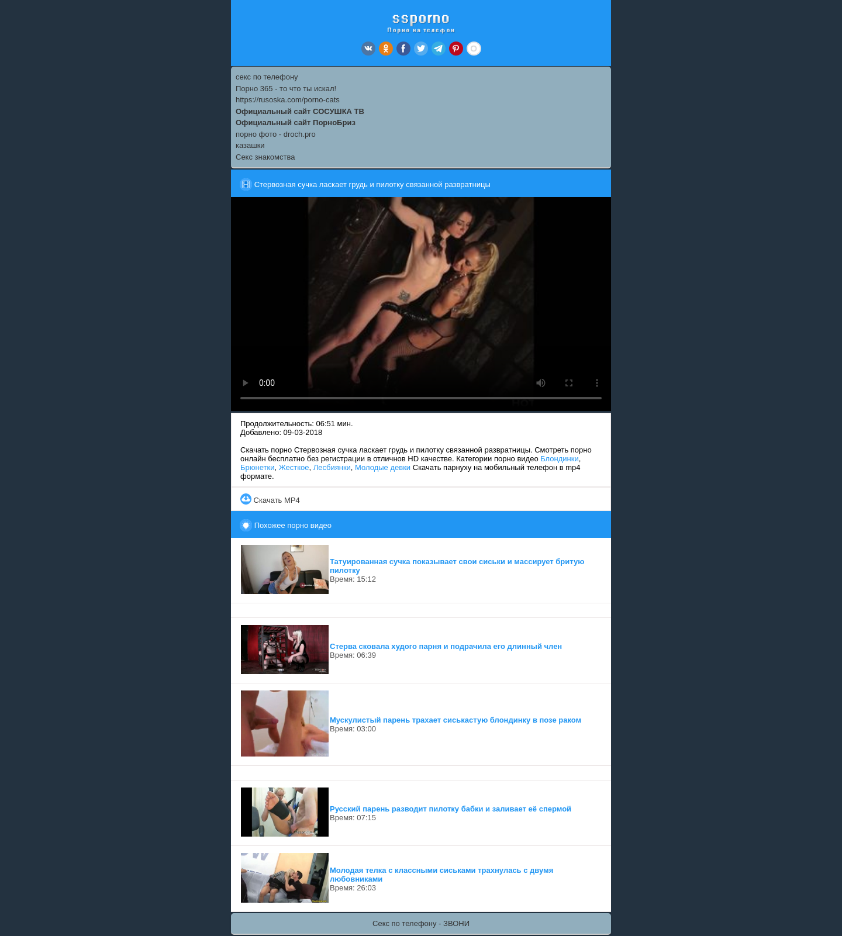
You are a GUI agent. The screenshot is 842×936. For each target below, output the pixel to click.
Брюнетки (257, 467)
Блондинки (559, 458)
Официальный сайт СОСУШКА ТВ (300, 111)
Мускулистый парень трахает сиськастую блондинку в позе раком (455, 720)
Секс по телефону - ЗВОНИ (421, 923)
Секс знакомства (265, 157)
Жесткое (294, 467)
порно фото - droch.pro (276, 134)
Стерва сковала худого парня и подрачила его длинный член (446, 646)
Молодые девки (382, 467)
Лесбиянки (332, 467)
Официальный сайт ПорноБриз (296, 122)
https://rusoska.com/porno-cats (288, 99)
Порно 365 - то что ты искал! (286, 88)
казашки (250, 145)
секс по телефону (267, 76)
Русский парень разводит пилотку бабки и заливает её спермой (450, 808)
